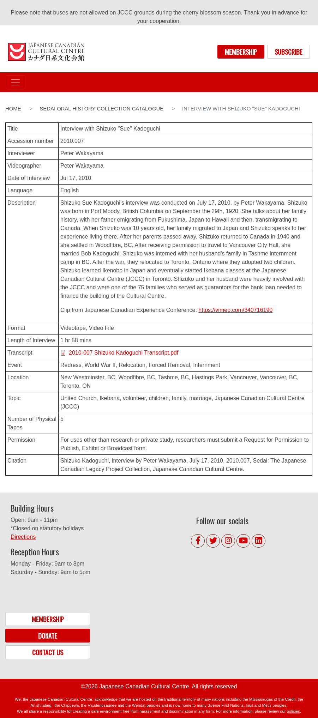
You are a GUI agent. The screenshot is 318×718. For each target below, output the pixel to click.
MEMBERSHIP (241, 51)
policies (293, 711)
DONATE (47, 635)
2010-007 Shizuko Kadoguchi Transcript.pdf (123, 353)
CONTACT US (47, 652)
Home (13, 108)
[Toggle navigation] (15, 82)
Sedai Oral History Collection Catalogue (101, 108)
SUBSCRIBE (288, 51)
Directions (23, 537)
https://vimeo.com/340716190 (235, 310)
